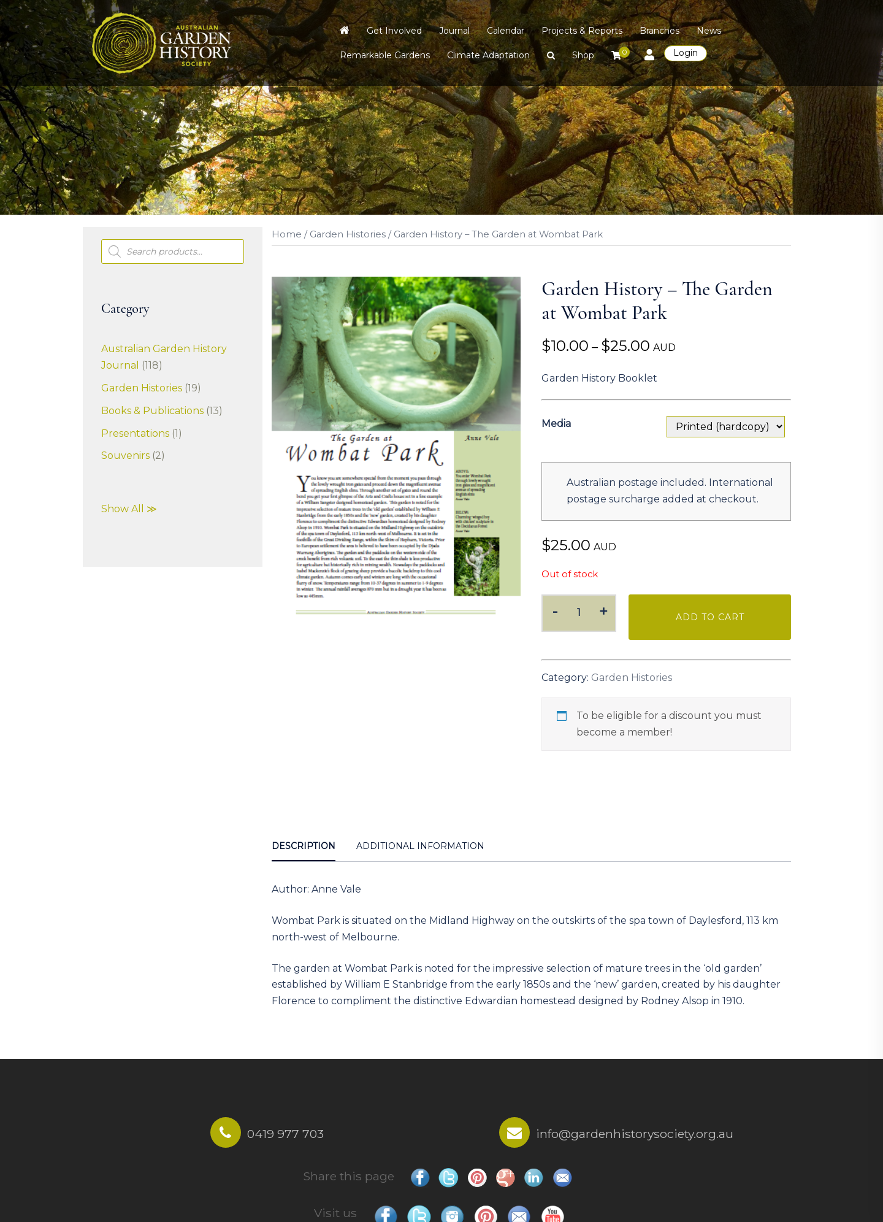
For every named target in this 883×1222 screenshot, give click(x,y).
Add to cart (710, 617)
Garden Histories (348, 234)
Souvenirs (125, 455)
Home (287, 234)
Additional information (420, 845)
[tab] (303, 847)
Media (556, 423)
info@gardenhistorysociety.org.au (634, 1133)
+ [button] (603, 611)
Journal (454, 30)
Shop (583, 55)
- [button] (554, 611)
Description (303, 845)
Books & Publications (152, 411)
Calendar (505, 30)
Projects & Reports (581, 30)
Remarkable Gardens (385, 55)
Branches (659, 30)
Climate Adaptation (488, 55)
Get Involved (394, 30)
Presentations (135, 433)
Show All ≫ (129, 509)
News (709, 30)
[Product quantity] (579, 613)
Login (685, 52)
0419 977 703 (285, 1133)
